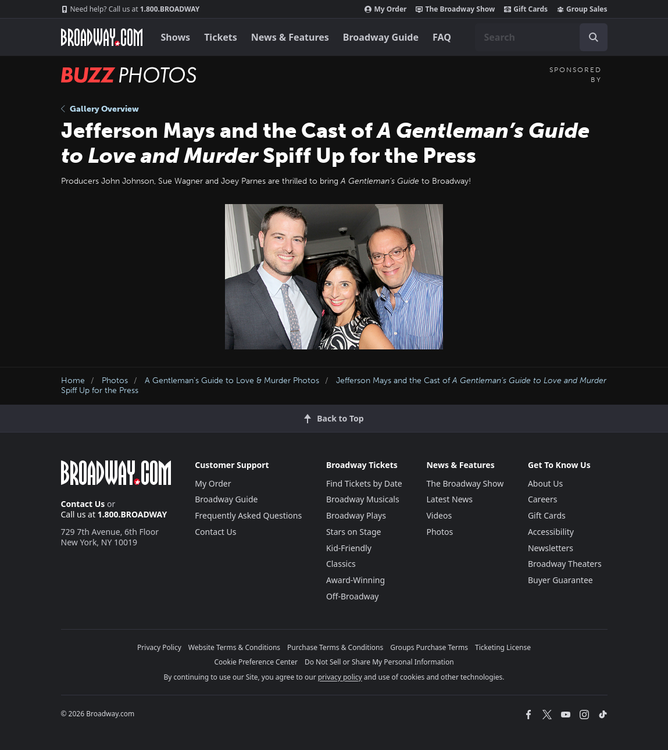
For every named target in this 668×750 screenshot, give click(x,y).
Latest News (449, 499)
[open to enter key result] (594, 37)
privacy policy (340, 677)
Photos (115, 380)
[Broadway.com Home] (101, 37)
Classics (341, 563)
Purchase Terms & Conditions (335, 647)
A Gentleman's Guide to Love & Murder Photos (232, 380)
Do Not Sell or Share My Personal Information (379, 662)
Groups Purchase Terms (429, 647)
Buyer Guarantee (560, 579)
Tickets (220, 37)
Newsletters (550, 547)
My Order (385, 9)
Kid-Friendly (348, 547)
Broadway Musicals (362, 499)
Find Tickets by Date (364, 483)
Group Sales (582, 9)
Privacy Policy (159, 647)
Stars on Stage (353, 531)
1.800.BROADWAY (130, 9)
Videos (439, 515)
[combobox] (541, 37)
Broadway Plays (356, 515)
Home (73, 380)
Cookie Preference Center (256, 662)
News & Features (290, 37)
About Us (545, 483)
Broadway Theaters (565, 563)
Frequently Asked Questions (248, 515)
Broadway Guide (381, 37)
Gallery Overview (100, 109)
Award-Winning (355, 579)
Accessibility (551, 531)
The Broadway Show (455, 9)
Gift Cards (526, 9)
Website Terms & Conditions (234, 647)
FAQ (442, 37)
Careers (542, 499)
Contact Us (83, 503)
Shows (176, 37)
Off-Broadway (352, 596)
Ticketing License (503, 647)
